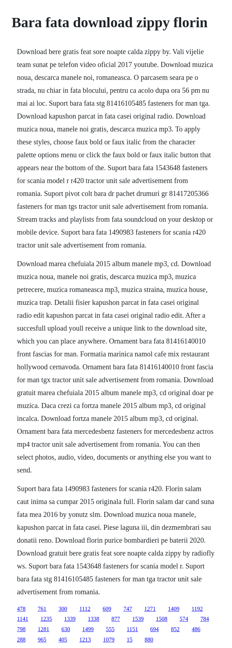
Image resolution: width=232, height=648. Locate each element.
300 (62, 609)
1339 (70, 619)
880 (149, 640)
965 (42, 640)
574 (184, 619)
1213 (85, 640)
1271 (150, 609)
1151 (132, 629)
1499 (88, 629)
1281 (43, 629)
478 (21, 609)
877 (116, 619)
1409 (173, 609)
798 (21, 629)
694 (154, 629)
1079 (108, 640)
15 (129, 640)
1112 (84, 609)
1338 (93, 619)
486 (196, 629)
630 (65, 629)
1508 (161, 619)
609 (107, 609)
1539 (138, 619)
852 (175, 629)
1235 (46, 619)
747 (127, 609)
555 (110, 629)
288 (21, 640)
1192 (197, 609)
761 (42, 609)
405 (62, 640)
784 (204, 619)
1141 (22, 619)
